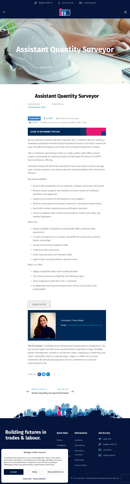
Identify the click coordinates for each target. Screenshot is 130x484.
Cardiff (49, 118)
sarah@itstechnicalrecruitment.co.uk (84, 325)
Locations (79, 440)
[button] (4, 12)
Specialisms (80, 445)
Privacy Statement (39, 479)
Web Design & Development (96, 478)
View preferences (55, 472)
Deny (34, 472)
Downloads (79, 460)
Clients (59, 440)
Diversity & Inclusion (79, 453)
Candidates (61, 445)
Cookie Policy (27, 479)
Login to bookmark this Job (45, 131)
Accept (14, 472)
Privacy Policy (81, 465)
